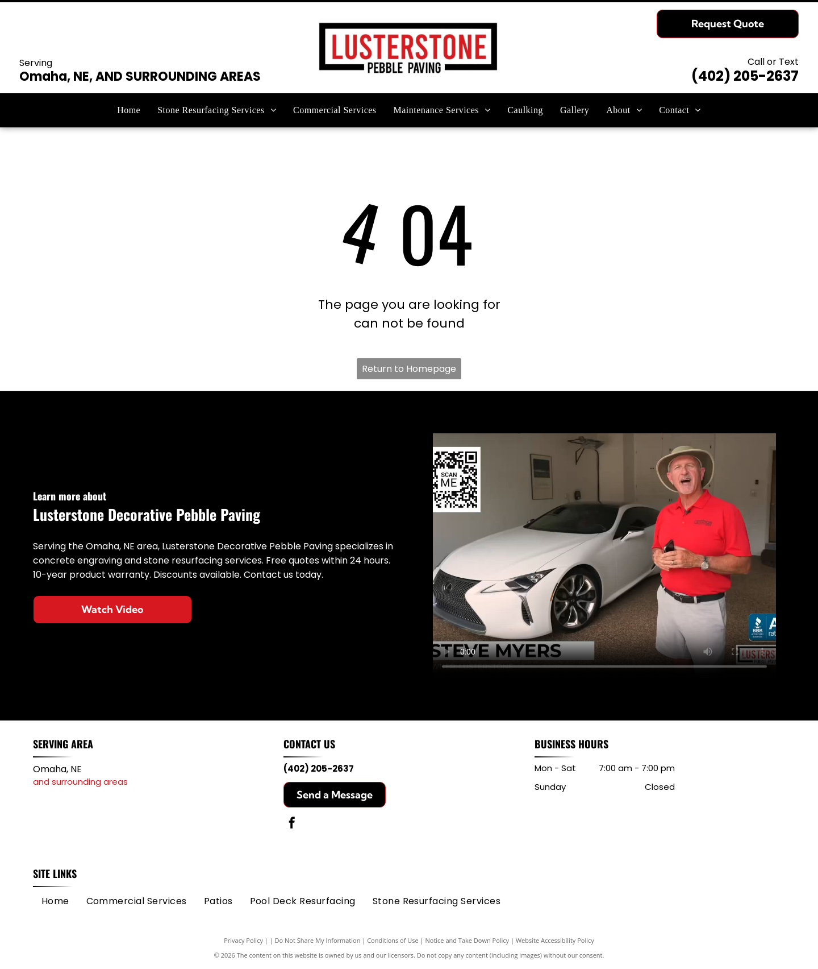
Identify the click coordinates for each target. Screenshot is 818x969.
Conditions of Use (393, 940)
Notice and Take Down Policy (467, 940)
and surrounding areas (80, 782)
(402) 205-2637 (745, 76)
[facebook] (292, 824)
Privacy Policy (243, 940)
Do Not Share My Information (318, 940)
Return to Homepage (409, 368)
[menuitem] (128, 110)
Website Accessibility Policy (555, 940)
